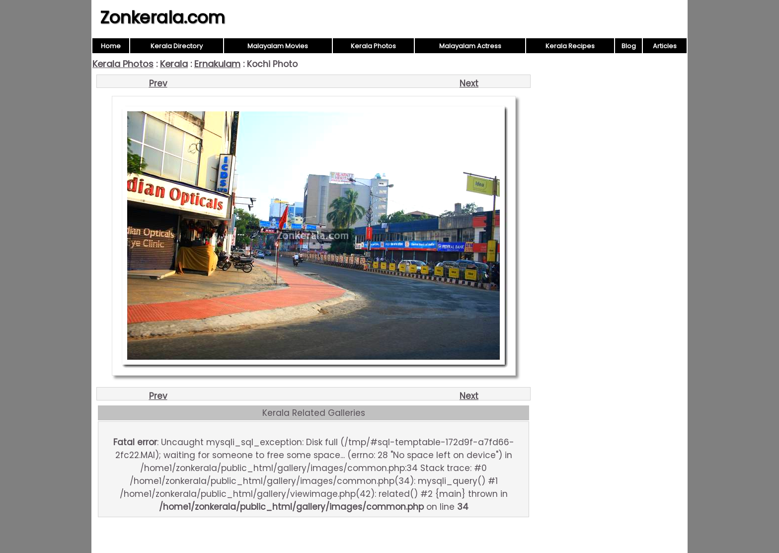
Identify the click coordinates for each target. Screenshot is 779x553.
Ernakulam (217, 64)
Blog (629, 46)
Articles (665, 46)
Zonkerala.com (162, 17)
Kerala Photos (373, 46)
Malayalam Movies (277, 46)
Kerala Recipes (570, 46)
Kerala (174, 64)
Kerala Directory (177, 46)
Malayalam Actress (470, 46)
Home (111, 46)
